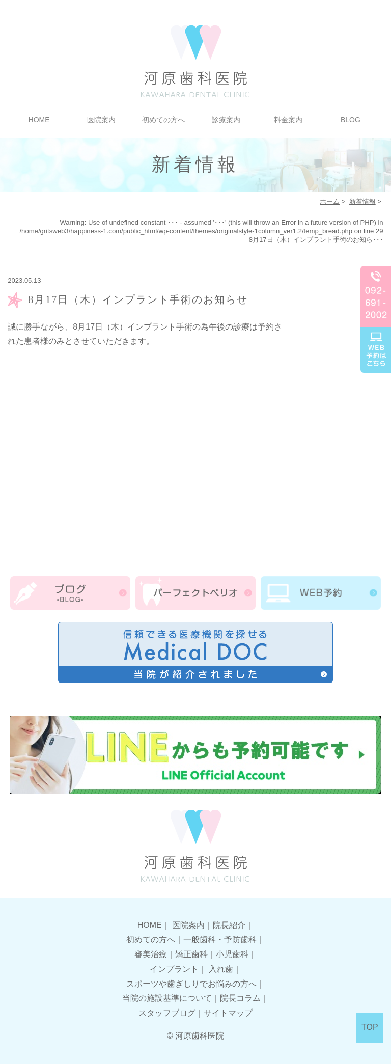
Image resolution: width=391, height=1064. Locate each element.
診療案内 (226, 120)
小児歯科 (232, 954)
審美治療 (150, 954)
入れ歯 (221, 969)
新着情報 (362, 201)
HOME (39, 120)
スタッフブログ (167, 1012)
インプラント (174, 969)
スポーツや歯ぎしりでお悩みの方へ (191, 983)
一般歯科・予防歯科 (220, 939)
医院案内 (101, 120)
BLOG (350, 120)
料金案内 (288, 120)
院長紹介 (229, 925)
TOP (369, 1027)
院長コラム (240, 998)
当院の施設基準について (167, 998)
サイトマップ (228, 1012)
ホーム (330, 201)
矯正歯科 (191, 954)
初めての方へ (163, 120)
